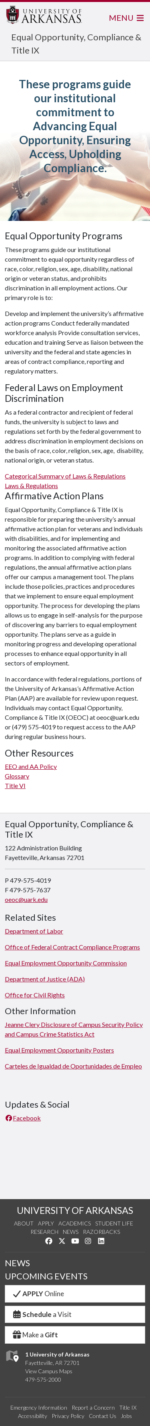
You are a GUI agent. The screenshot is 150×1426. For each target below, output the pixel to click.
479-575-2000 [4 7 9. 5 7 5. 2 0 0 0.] (43, 1379)
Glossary (17, 776)
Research (44, 1231)
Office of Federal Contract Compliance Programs (72, 947)
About (24, 1223)
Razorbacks (101, 1231)
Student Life (114, 1223)
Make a (35, 1335)
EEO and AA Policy (31, 766)
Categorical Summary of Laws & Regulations (65, 476)
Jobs (126, 1415)
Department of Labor (34, 931)
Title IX (127, 1407)
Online (38, 1293)
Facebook (23, 1118)
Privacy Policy (68, 1415)
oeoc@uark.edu (26, 899)
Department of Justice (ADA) (45, 979)
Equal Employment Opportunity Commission (66, 963)
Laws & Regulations (31, 485)
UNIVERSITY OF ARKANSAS (75, 1210)
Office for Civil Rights (35, 995)
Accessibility (32, 1415)
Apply (46, 1223)
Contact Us (102, 1415)
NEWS (17, 1263)
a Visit (42, 1314)
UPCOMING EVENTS (46, 1276)
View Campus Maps (48, 1371)
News (70, 1231)
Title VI (15, 785)
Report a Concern (93, 1407)
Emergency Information (38, 1407)
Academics (74, 1223)
